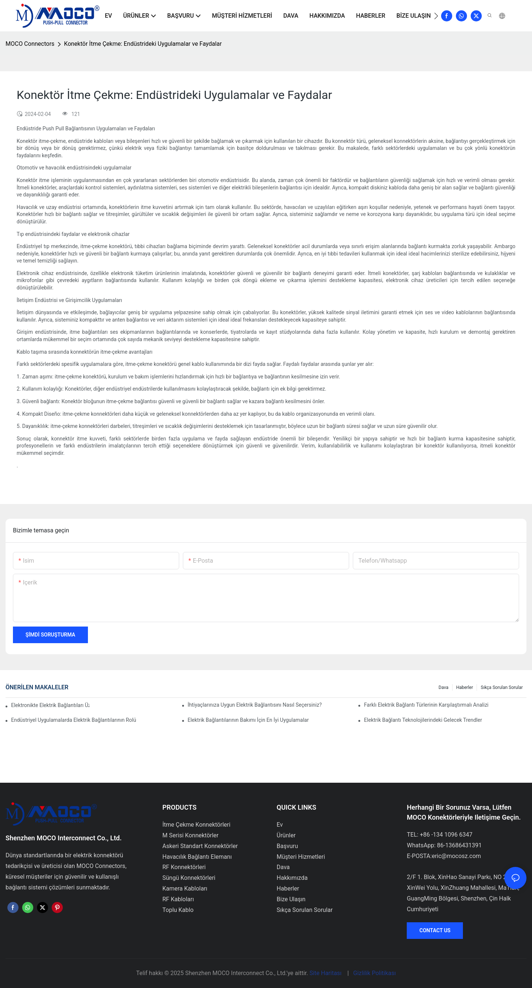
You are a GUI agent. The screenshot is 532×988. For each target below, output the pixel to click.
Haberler (464, 687)
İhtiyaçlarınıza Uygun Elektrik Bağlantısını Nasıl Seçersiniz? (255, 705)
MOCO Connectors (30, 43)
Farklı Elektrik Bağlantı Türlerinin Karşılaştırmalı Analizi (426, 705)
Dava (444, 687)
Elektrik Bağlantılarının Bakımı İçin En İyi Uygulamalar (248, 720)
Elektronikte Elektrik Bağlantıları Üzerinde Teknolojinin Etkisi (50, 705)
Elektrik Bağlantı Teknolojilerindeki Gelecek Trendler (423, 720)
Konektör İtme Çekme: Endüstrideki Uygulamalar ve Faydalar (143, 43)
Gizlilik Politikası (374, 973)
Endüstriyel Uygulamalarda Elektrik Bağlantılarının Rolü (73, 720)
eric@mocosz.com (456, 856)
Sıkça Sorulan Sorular (502, 687)
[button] (436, 16)
